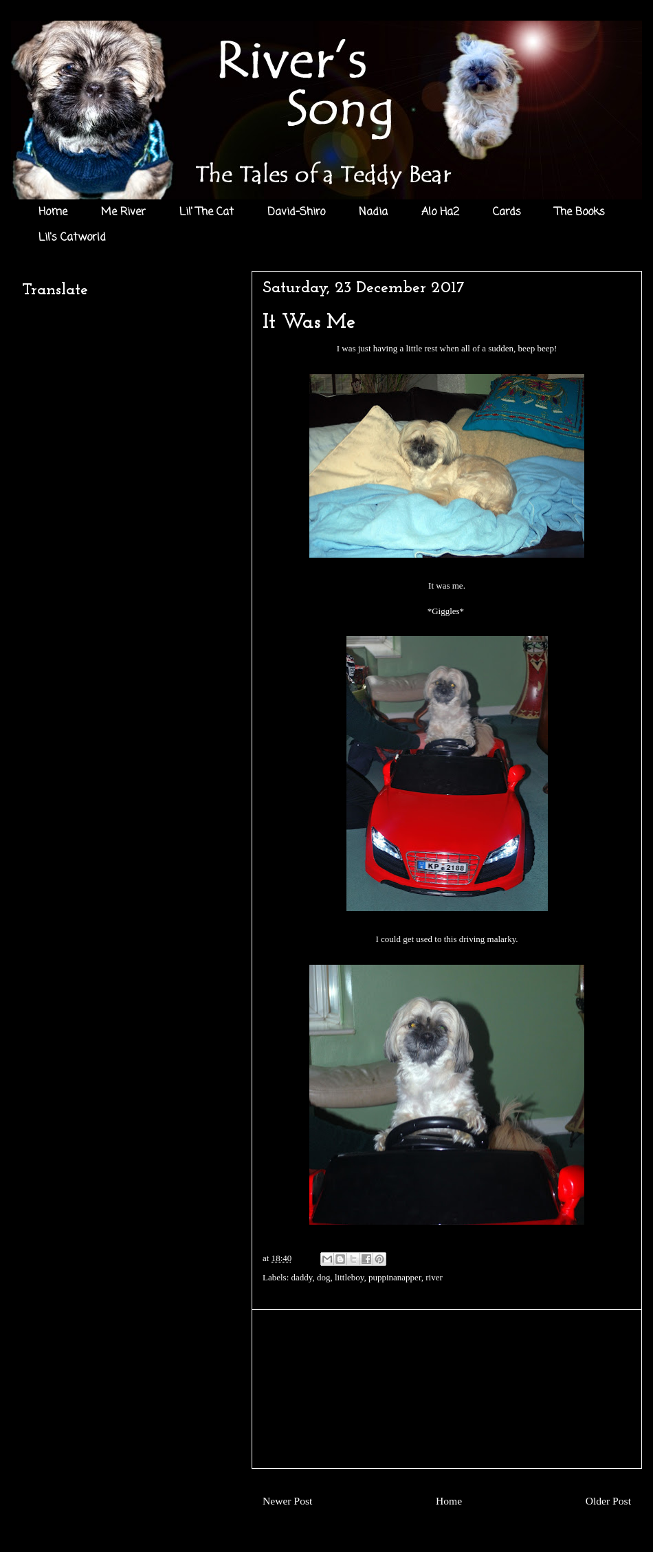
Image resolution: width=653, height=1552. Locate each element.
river (434, 1277)
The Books (580, 212)
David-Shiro (296, 212)
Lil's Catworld (72, 238)
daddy (302, 1277)
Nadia (373, 212)
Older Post (608, 1501)
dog (324, 1277)
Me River (123, 212)
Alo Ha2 (440, 212)
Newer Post (287, 1501)
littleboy (349, 1277)
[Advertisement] (447, 1389)
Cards (507, 212)
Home (52, 212)
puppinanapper (394, 1277)
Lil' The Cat (206, 212)
